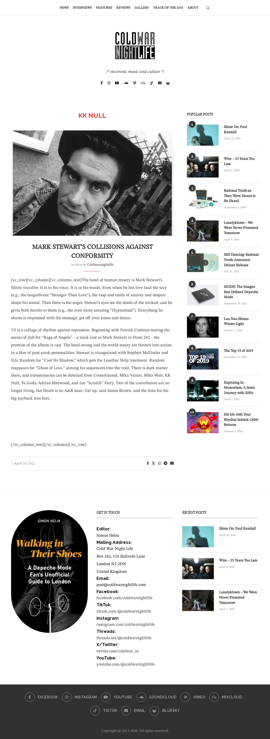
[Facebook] (101, 83)
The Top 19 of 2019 (238, 351)
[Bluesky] (168, 83)
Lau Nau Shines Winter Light (236, 321)
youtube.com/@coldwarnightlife (126, 664)
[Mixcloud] (143, 83)
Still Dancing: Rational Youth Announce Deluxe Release (241, 260)
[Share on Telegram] (165, 463)
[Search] (207, 8)
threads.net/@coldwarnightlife (124, 638)
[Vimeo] (134, 83)
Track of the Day (168, 7)
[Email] (160, 83)
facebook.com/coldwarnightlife (124, 598)
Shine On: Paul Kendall (235, 129)
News (64, 7)
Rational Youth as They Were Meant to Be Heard (239, 196)
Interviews (82, 7)
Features (104, 7)
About (192, 7)
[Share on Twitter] (153, 463)
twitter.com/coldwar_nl (118, 651)
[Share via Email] (172, 463)
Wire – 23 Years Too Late (239, 161)
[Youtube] (117, 83)
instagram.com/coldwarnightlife (126, 625)
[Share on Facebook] (148, 463)
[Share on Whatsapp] (159, 463)
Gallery (141, 7)
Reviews (123, 7)
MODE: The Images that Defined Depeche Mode (241, 292)
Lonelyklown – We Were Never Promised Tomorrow (241, 228)
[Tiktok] (151, 83)
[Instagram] (108, 83)
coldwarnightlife (100, 265)
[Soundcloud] (126, 83)
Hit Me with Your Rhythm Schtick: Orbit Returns (241, 420)
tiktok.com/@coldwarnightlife (124, 611)
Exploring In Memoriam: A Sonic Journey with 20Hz (239, 388)
